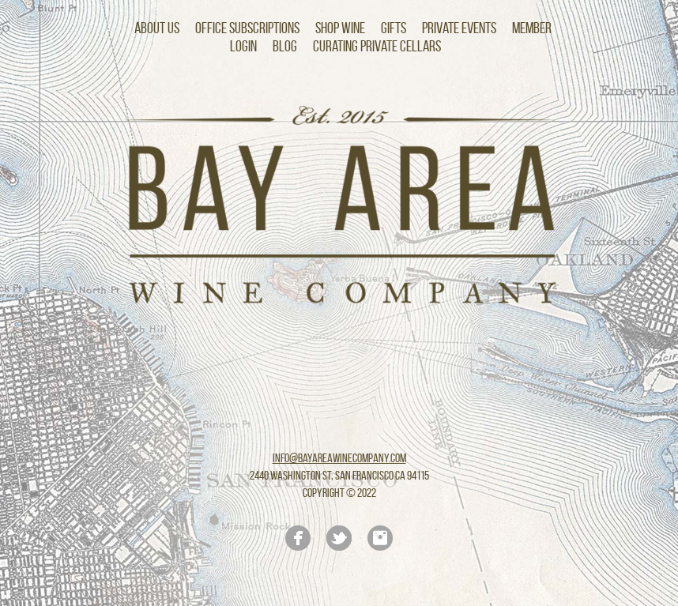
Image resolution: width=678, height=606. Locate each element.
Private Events (459, 27)
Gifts (393, 27)
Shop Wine (340, 27)
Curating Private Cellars (377, 46)
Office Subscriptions (247, 27)
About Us (156, 27)
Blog (285, 46)
